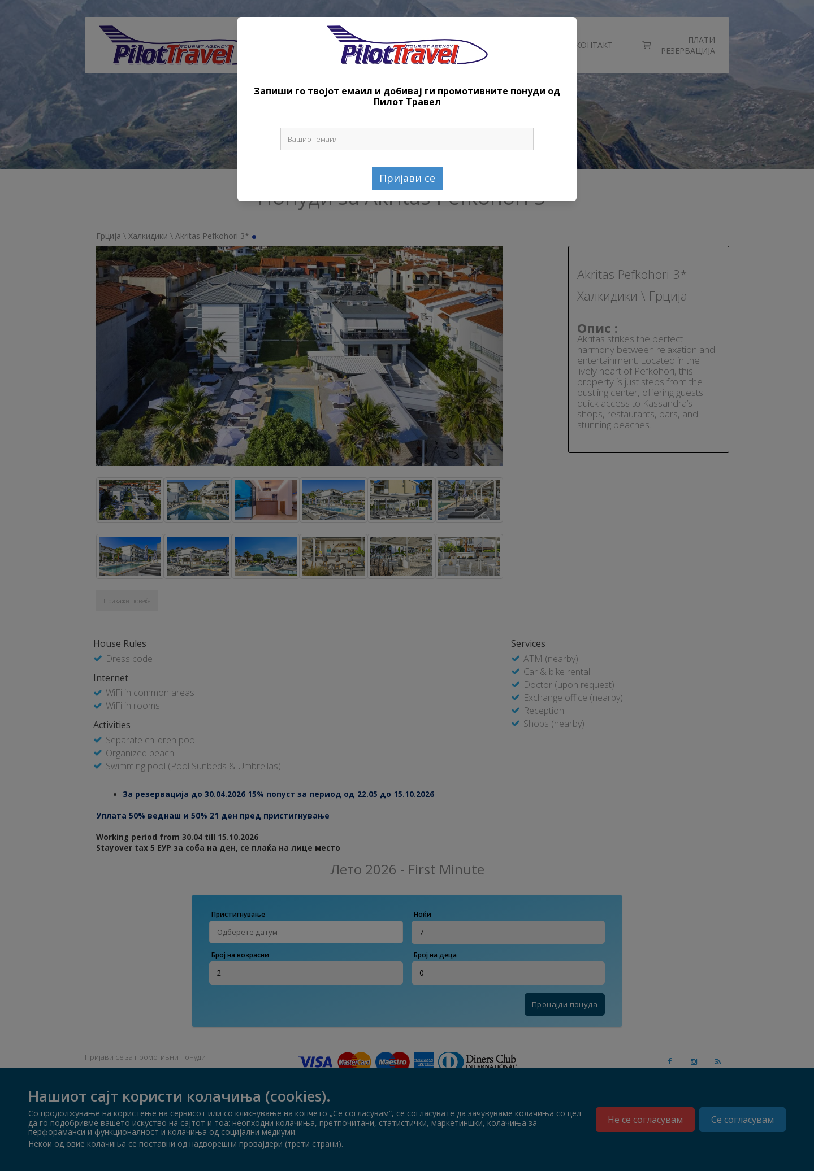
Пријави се (407, 178)
